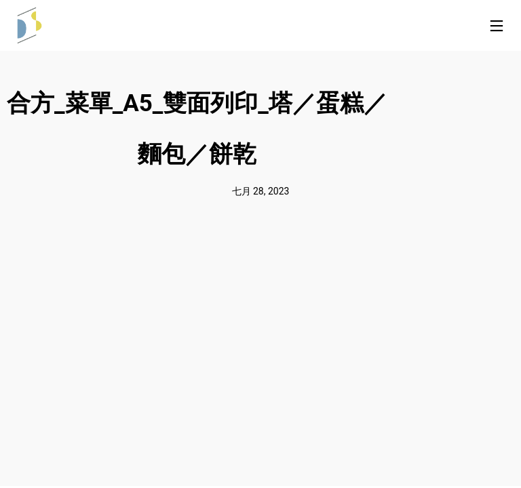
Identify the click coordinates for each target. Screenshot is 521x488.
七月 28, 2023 (261, 191)
